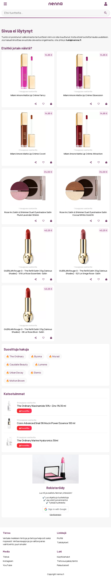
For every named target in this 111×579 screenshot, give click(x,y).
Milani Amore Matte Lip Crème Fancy (28, 95)
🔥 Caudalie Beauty (17, 364)
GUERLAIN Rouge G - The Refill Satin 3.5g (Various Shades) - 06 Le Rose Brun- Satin (28, 330)
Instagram (8, 561)
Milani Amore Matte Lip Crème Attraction (83, 153)
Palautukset (63, 565)
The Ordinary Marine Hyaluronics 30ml (37, 440)
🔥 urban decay (14, 372)
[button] (55, 509)
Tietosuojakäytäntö (67, 561)
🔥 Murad (54, 356)
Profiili (60, 538)
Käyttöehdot (55, 514)
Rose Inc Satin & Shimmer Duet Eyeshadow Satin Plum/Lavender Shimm (28, 213)
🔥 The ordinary (15, 356)
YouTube (7, 565)
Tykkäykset (62, 542)
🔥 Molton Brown (15, 380)
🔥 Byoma (36, 356)
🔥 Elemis (35, 372)
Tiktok (6, 556)
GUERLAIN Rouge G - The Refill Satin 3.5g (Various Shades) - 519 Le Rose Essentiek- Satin (28, 272)
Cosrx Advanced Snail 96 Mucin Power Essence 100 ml (46, 423)
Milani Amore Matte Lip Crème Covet (28, 153)
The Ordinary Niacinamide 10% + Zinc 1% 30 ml (41, 405)
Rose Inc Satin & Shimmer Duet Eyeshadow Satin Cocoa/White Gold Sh (83, 213)
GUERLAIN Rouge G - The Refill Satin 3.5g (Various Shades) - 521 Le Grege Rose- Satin (83, 272)
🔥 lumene (41, 364)
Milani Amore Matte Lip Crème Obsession (83, 95)
